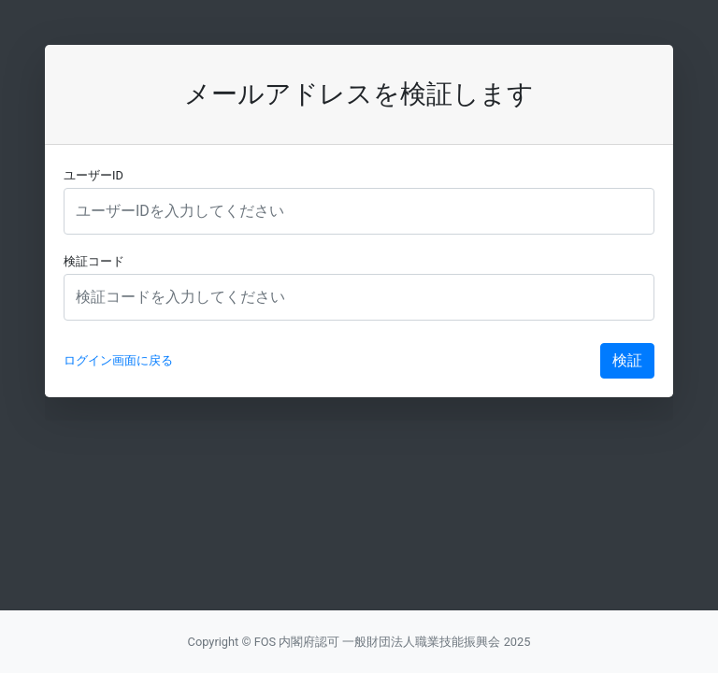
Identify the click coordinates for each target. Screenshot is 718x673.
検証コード (94, 261)
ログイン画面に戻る (118, 360)
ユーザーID (93, 175)
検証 (627, 360)
